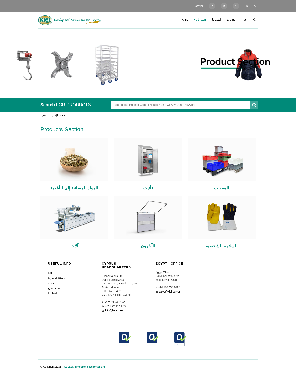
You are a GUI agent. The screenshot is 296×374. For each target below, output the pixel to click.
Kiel (185, 19)
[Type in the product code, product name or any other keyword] (180, 105)
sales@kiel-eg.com (170, 291)
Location (199, 6)
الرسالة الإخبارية (57, 277)
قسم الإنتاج (200, 19)
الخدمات (231, 19)
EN (246, 6)
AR (255, 6)
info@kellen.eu (114, 310)
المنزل (44, 114)
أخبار (244, 19)
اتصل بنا (216, 19)
